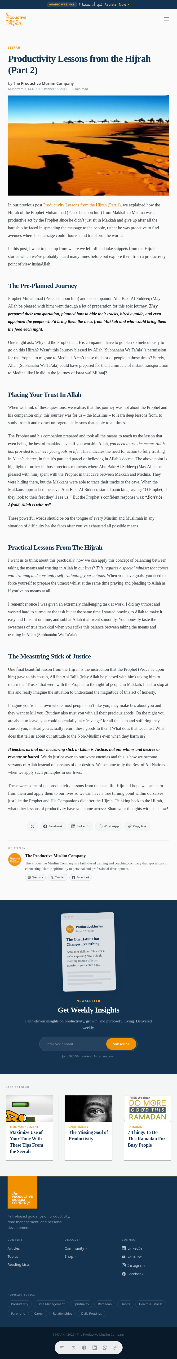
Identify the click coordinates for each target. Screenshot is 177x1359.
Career (39, 1313)
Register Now (117, 4)
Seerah (14, 48)
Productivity (19, 1304)
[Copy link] (115, 1348)
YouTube (132, 1256)
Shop (70, 1256)
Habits (125, 1304)
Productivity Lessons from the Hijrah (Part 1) (82, 205)
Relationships (62, 1313)
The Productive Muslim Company (43, 83)
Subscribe (121, 1044)
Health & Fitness (150, 1304)
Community (76, 1248)
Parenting (18, 1313)
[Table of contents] (62, 1348)
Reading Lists (19, 1264)
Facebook (132, 1273)
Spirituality (78, 1126)
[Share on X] (74, 1348)
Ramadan (135, 1126)
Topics (13, 1256)
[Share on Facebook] (84, 1348)
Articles (14, 1248)
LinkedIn (132, 1248)
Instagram (133, 1265)
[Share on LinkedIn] (95, 1348)
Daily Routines (91, 1313)
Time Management (24, 1126)
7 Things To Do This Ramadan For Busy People (146, 1139)
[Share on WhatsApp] (105, 1348)
